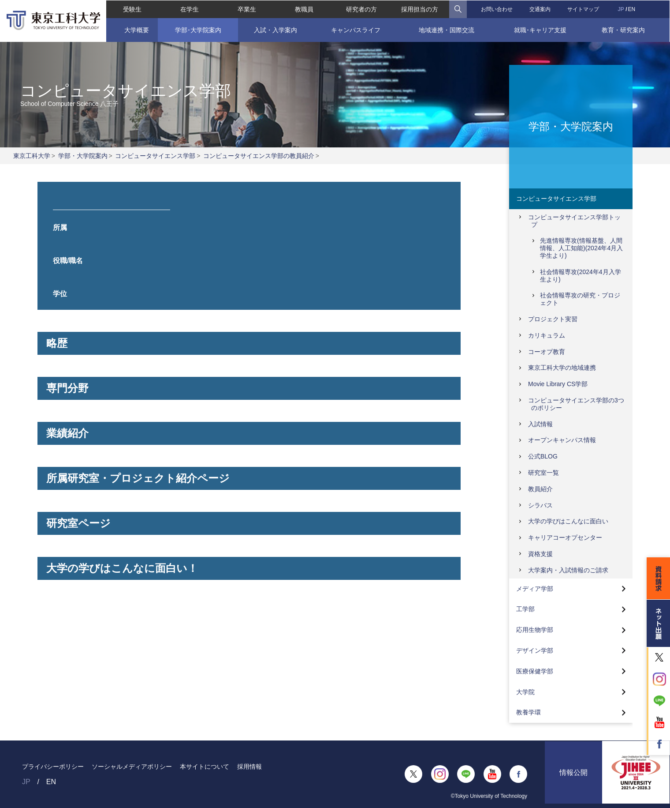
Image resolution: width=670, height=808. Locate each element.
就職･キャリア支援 (540, 29)
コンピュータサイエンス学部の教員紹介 (258, 155)
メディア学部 (534, 588)
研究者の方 (361, 8)
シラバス (540, 505)
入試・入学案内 (275, 29)
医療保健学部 (534, 671)
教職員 (304, 8)
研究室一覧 (543, 472)
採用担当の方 (419, 8)
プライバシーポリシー (53, 766)
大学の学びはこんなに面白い (568, 521)
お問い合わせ (497, 9)
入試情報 (540, 424)
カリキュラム (546, 335)
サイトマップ (583, 9)
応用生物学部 (534, 629)
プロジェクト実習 (552, 319)
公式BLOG (543, 456)
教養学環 (528, 712)
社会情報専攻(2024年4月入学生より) (580, 275)
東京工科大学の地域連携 (562, 367)
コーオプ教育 (546, 351)
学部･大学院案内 (198, 29)
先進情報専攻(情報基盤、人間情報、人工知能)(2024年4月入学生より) (581, 248)
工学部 (525, 609)
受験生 (132, 8)
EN (632, 9)
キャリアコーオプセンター (565, 537)
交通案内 (540, 9)
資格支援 (540, 553)
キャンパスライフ (355, 29)
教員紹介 (540, 488)
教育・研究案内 (623, 29)
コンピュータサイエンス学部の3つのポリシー (576, 404)
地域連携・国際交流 (447, 29)
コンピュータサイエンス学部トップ (574, 221)
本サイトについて (204, 766)
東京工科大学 (31, 155)
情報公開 (573, 774)
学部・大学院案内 (83, 155)
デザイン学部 (534, 650)
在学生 (189, 8)
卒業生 (247, 8)
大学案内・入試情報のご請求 (568, 570)
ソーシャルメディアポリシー (132, 766)
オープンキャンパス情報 (562, 439)
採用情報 (249, 766)
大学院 (525, 691)
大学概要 (136, 29)
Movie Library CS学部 (558, 383)
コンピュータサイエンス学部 (155, 155)
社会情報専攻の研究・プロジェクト (580, 299)
